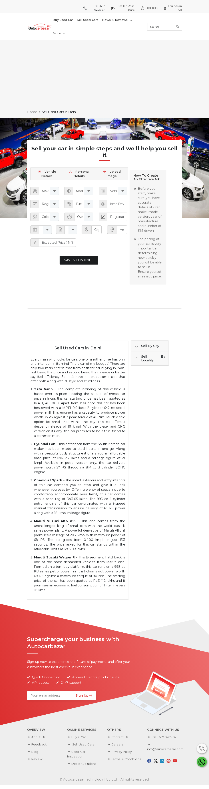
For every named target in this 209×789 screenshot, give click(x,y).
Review (37, 763)
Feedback (147, 8)
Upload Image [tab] (111, 177)
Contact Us (120, 741)
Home (32, 115)
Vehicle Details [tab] (47, 177)
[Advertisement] (104, 77)
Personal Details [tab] (79, 177)
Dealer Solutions (84, 767)
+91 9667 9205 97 (94, 8)
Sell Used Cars (87, 20)
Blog (35, 755)
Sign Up (84, 699)
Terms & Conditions (126, 763)
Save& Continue (79, 264)
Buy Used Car (63, 20)
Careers (117, 748)
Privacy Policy (122, 755)
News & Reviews (117, 20)
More (59, 35)
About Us (38, 741)
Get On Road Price (122, 8)
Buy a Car (78, 741)
